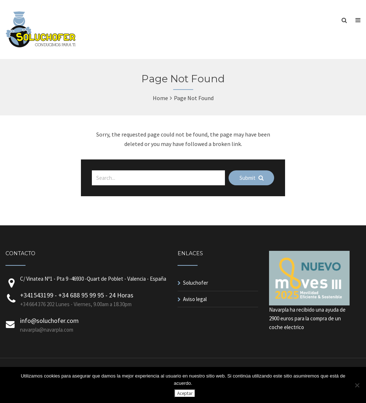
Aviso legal (195, 299)
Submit (252, 177)
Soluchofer (195, 282)
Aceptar (184, 393)
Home (160, 98)
